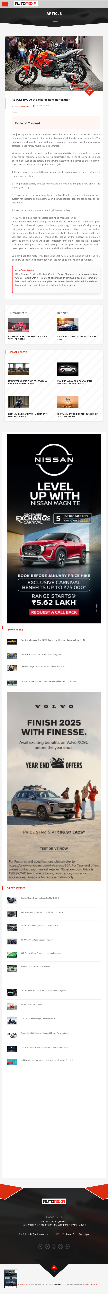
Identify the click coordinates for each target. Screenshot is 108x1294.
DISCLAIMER (25, 1284)
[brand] (12, 4)
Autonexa (56, 1284)
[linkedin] (54, 1246)
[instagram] (60, 1246)
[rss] (67, 1246)
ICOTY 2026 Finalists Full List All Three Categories (41, 655)
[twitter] (47, 1246)
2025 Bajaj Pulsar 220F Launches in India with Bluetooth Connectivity (48, 681)
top (54, 1271)
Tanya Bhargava (22, 106)
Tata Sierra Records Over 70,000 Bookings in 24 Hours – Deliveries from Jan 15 (53, 640)
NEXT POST (63, 313)
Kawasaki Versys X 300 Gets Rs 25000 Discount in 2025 (43, 667)
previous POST (17, 313)
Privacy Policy (90, 1284)
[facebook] (40, 1246)
